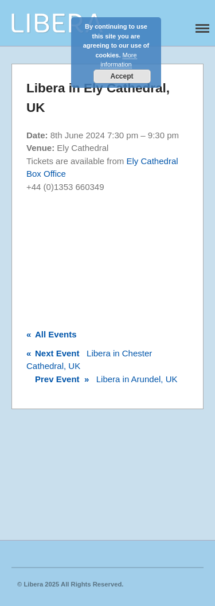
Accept (121, 76)
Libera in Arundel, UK (101, 379)
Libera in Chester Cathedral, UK (89, 359)
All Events (51, 334)
